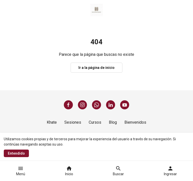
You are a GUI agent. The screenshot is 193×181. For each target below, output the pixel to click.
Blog (113, 122)
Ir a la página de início (96, 68)
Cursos (95, 122)
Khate (52, 122)
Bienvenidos (135, 122)
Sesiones (72, 122)
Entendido (16, 153)
